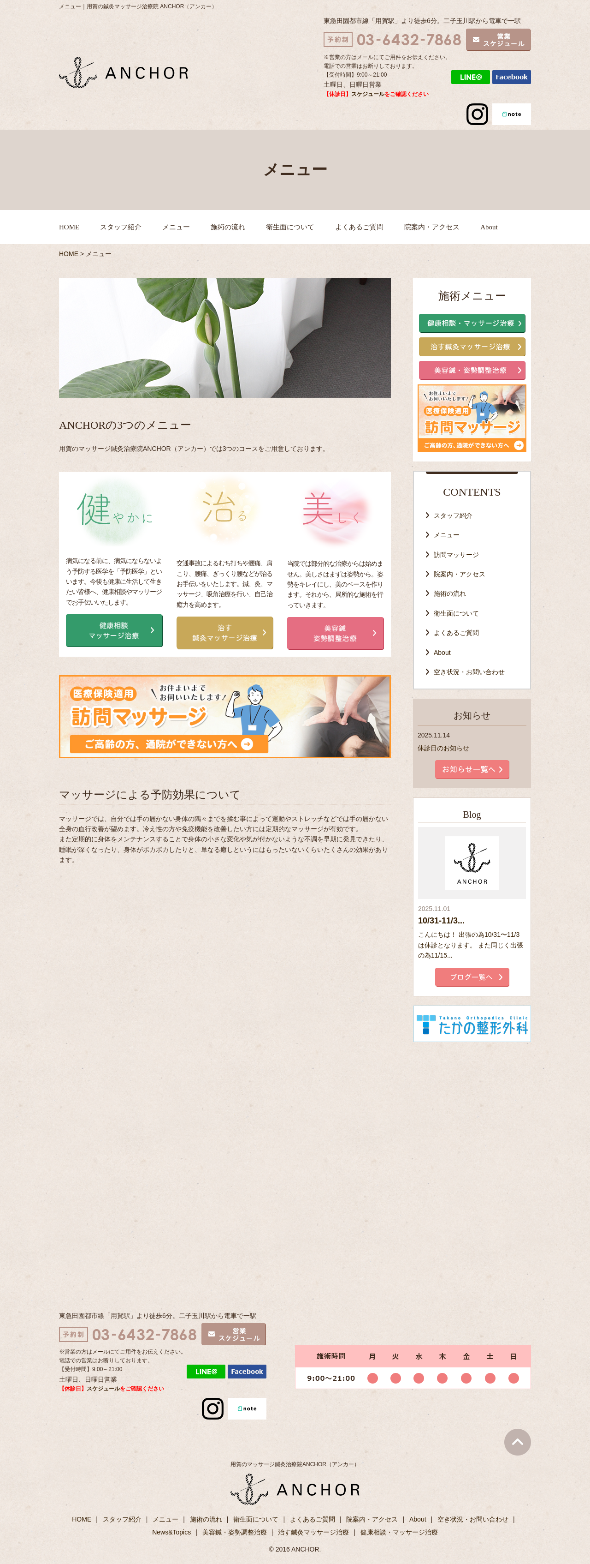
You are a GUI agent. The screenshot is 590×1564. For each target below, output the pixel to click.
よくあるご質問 (359, 227)
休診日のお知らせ (443, 748)
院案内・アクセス (432, 227)
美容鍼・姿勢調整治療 (234, 1532)
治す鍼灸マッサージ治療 (313, 1532)
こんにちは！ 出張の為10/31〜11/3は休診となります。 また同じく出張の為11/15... (470, 945)
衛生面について (290, 227)
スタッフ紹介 (121, 227)
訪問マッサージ (456, 554)
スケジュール (367, 94)
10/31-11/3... (441, 920)
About (489, 227)
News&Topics (171, 1532)
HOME (69, 227)
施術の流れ (228, 227)
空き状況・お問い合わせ (469, 672)
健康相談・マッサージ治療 (399, 1532)
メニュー (176, 227)
